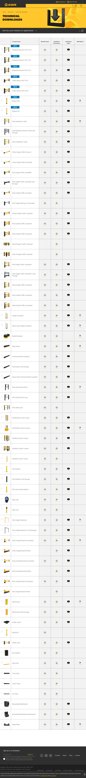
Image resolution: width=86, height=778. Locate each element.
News (64, 755)
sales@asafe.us (62, 1)
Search (82, 31)
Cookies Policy (40, 770)
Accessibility (58, 770)
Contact (57, 755)
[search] (75, 6)
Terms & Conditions (67, 770)
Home (4, 12)
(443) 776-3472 (73, 1)
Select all (5, 42)
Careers (77, 755)
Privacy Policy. (53, 775)
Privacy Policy (49, 770)
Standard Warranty (79, 770)
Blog (70, 755)
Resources (11, 12)
